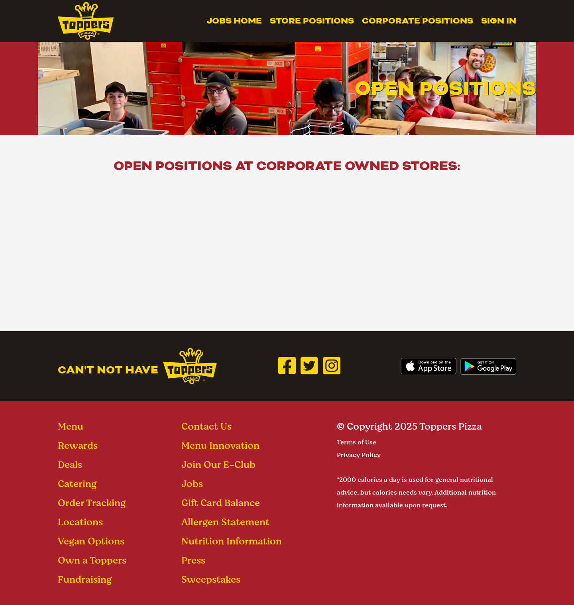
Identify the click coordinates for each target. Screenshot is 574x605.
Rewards (78, 445)
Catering (77, 483)
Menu (70, 426)
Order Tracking (92, 503)
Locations (80, 522)
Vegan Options (91, 541)
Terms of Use (356, 442)
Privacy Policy (359, 455)
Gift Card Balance (220, 503)
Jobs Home (234, 21)
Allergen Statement (225, 522)
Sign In (498, 21)
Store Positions (312, 21)
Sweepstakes (210, 579)
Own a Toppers (92, 560)
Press (193, 560)
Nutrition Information (231, 541)
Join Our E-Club (218, 464)
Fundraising (85, 579)
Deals (70, 464)
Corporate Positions (417, 21)
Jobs (192, 483)
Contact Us (206, 426)
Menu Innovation (220, 445)
